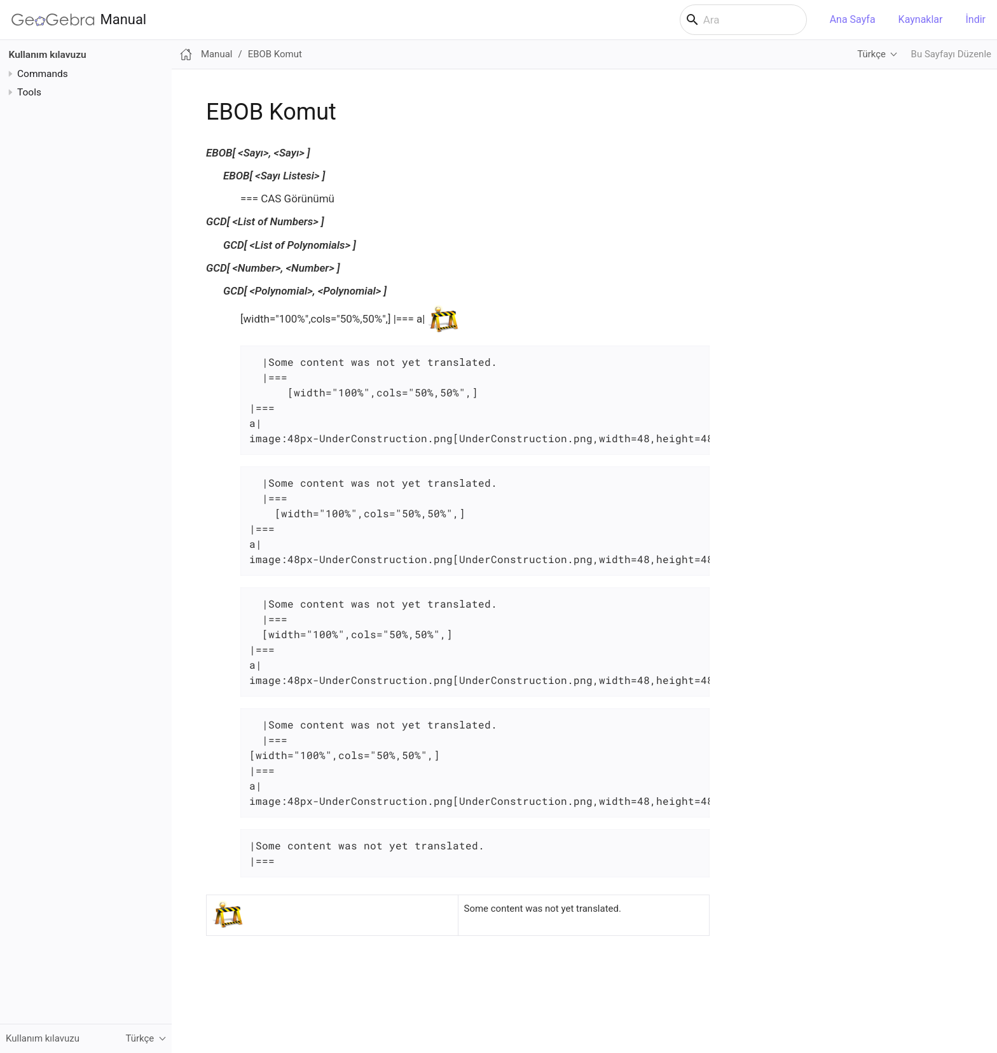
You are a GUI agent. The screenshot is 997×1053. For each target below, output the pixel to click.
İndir (975, 19)
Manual (78, 20)
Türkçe (871, 54)
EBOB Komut (275, 54)
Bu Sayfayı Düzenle (951, 54)
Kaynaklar (920, 19)
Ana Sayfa (853, 19)
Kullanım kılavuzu (47, 54)
